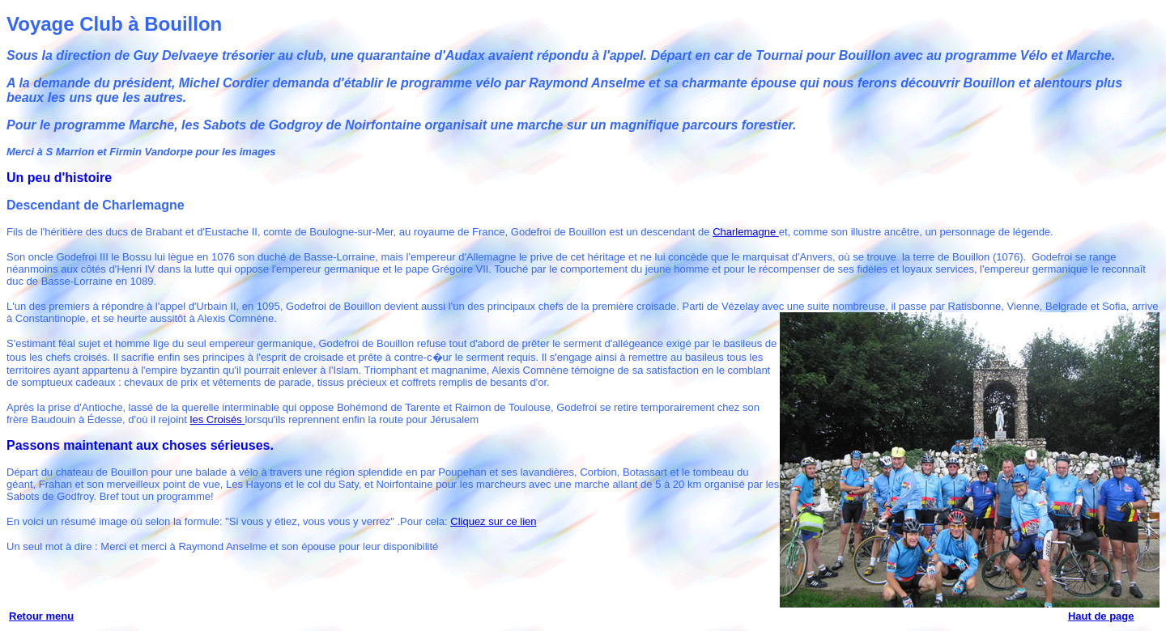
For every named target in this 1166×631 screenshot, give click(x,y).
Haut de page (1101, 616)
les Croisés (217, 419)
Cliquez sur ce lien (493, 521)
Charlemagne (746, 232)
